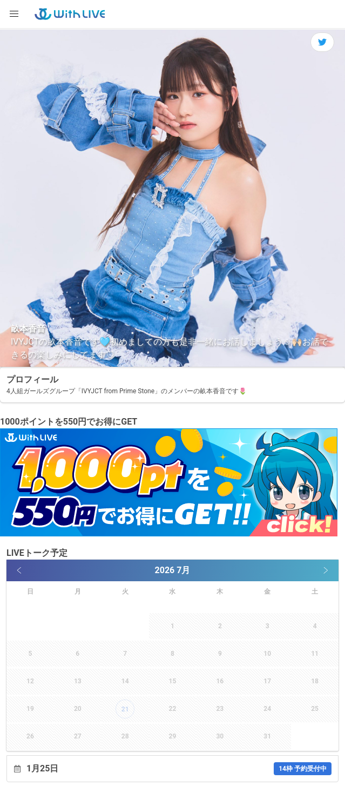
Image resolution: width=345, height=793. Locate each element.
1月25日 (179, 768)
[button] (14, 14)
